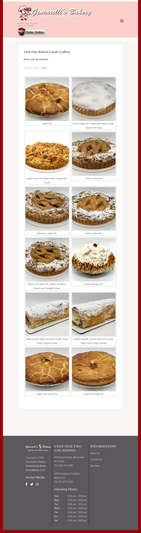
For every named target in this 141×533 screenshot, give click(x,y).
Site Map (94, 466)
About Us (95, 453)
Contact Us (96, 459)
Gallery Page (31, 68)
